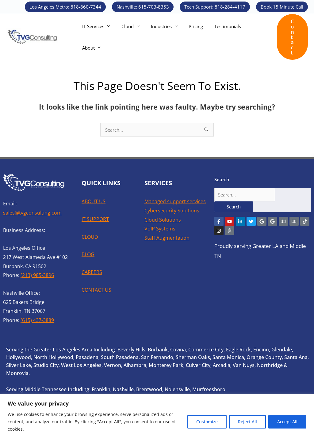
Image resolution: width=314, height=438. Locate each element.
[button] (65, 7)
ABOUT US (93, 201)
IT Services (92, 37)
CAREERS (92, 272)
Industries (156, 37)
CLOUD (90, 237)
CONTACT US (96, 289)
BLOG (88, 254)
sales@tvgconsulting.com (32, 212)
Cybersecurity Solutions (171, 210)
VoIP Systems (159, 228)
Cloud (124, 37)
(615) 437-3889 (37, 320)
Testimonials (218, 37)
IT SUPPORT (95, 219)
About (247, 37)
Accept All (287, 422)
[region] (157, 416)
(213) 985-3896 (37, 275)
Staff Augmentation (167, 237)
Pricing (189, 37)
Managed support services (175, 201)
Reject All (247, 422)
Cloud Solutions (162, 219)
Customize (207, 422)
